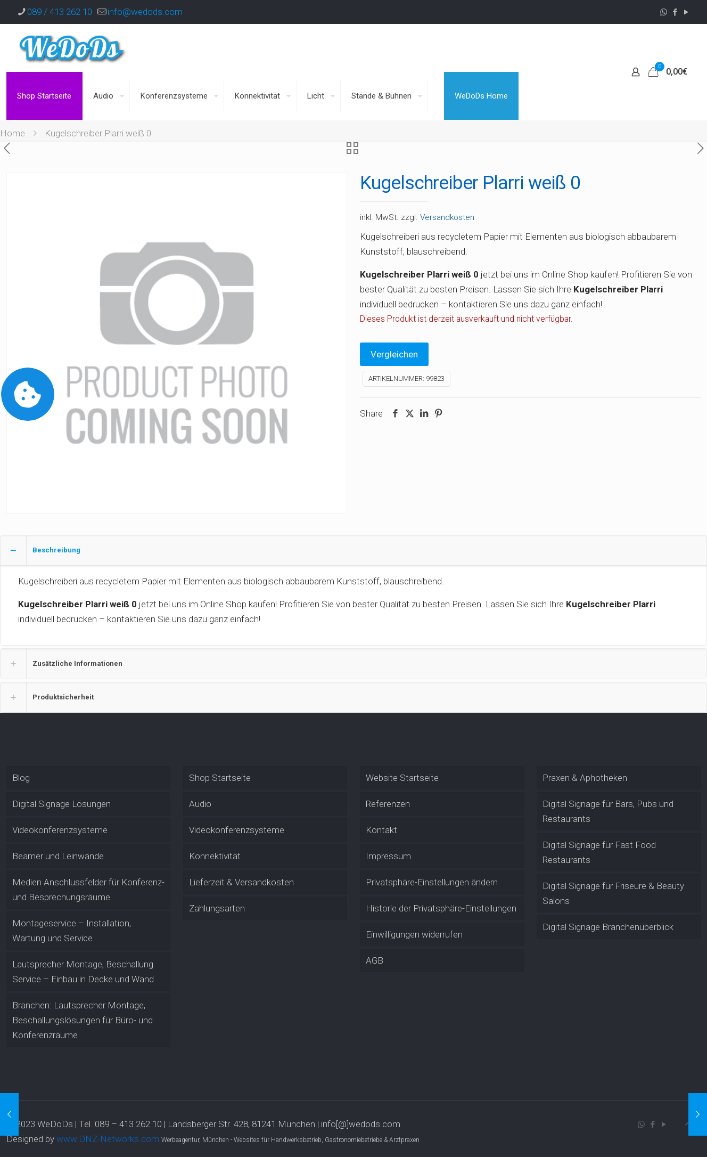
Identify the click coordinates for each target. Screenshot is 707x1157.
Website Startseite (402, 777)
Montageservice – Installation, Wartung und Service (71, 930)
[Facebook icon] (675, 12)
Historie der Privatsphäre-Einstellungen (441, 908)
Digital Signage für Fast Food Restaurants (599, 852)
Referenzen (388, 804)
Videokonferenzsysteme (60, 830)
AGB (374, 960)
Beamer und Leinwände (58, 856)
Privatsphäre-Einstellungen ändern (432, 882)
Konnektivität (215, 856)
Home (12, 133)
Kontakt (381, 830)
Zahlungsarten (217, 908)
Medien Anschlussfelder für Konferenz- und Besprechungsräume (88, 889)
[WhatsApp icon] (664, 12)
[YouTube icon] (686, 12)
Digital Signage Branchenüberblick (607, 927)
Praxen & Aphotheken (584, 777)
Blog (21, 777)
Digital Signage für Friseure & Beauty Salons (613, 893)
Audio (200, 804)
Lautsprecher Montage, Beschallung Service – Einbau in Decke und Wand (83, 971)
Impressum (388, 856)
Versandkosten (447, 217)
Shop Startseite (220, 777)
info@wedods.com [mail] (145, 11)
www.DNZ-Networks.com (107, 1139)
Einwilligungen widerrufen (414, 934)
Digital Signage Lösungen (61, 804)
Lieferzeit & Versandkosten (241, 882)
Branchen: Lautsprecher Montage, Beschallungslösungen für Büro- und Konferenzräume (82, 1020)
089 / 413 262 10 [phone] (59, 11)
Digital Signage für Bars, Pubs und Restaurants (607, 811)
